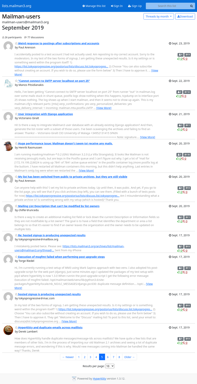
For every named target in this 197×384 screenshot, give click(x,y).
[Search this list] (167, 6)
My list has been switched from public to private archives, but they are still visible (71, 176)
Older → (129, 357)
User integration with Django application (44, 114)
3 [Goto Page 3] (90, 357)
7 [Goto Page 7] (113, 357)
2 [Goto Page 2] (84, 357)
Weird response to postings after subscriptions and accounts (57, 43)
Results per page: (94, 366)
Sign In (117, 6)
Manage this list (94, 6)
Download (185, 16)
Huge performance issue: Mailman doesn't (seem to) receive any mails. (64, 143)
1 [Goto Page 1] (79, 357)
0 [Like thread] (180, 59)
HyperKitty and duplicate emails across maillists (49, 327)
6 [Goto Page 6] (108, 357)
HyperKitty (99, 378)
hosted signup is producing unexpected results (48, 294)
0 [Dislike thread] (185, 59)
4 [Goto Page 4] (96, 357)
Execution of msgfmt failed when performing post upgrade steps (60, 257)
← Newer (68, 357)
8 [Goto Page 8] (119, 357)
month (157, 16)
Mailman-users (21, 16)
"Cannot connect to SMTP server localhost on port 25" (52, 81)
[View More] (103, 108)
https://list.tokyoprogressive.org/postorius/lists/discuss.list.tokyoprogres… (61, 66)
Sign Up (135, 6)
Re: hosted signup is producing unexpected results (50, 235)
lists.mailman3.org (16, 6)
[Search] (191, 6)
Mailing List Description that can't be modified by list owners (57, 206)
